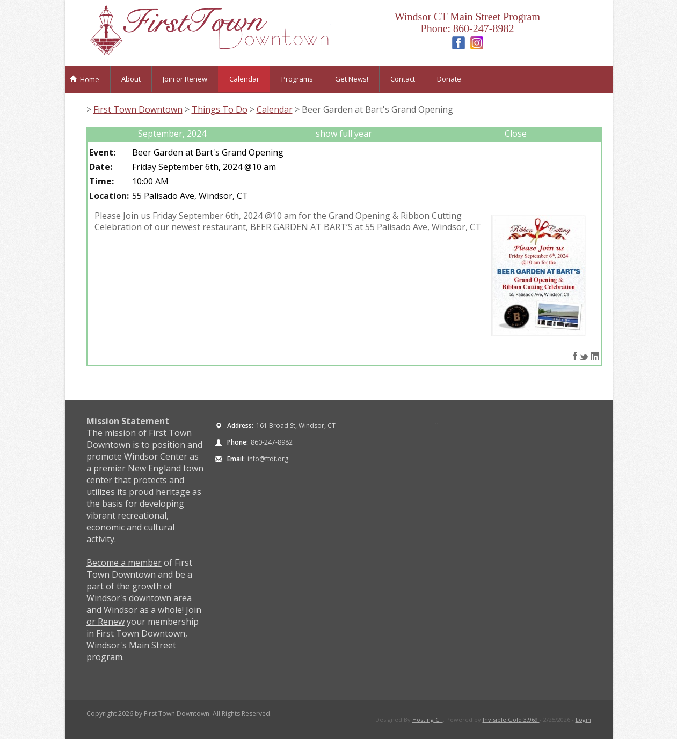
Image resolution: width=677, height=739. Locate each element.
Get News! (351, 79)
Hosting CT (427, 719)
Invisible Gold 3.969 (511, 719)
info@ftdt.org (267, 458)
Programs (297, 79)
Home (84, 79)
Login (583, 719)
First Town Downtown (138, 109)
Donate (449, 79)
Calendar (244, 79)
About (131, 79)
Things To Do (219, 109)
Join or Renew (185, 79)
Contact (402, 79)
